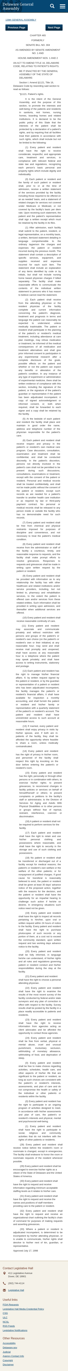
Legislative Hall (16, 1290)
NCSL (6, 1321)
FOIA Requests (11, 1304)
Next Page (54, 27)
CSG (5, 1313)
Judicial (7, 1352)
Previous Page (16, 27)
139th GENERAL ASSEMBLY (20, 19)
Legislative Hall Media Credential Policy (23, 1309)
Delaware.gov (10, 1347)
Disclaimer (8, 1364)
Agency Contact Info (13, 1356)
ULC (5, 1317)
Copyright (8, 1360)
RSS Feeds (9, 1326)
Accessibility (9, 1343)
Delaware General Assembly (18, 6)
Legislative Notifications (15, 1330)
